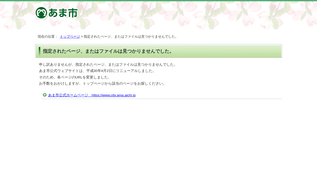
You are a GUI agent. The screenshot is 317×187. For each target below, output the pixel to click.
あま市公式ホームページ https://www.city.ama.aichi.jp (92, 95)
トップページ (70, 36)
